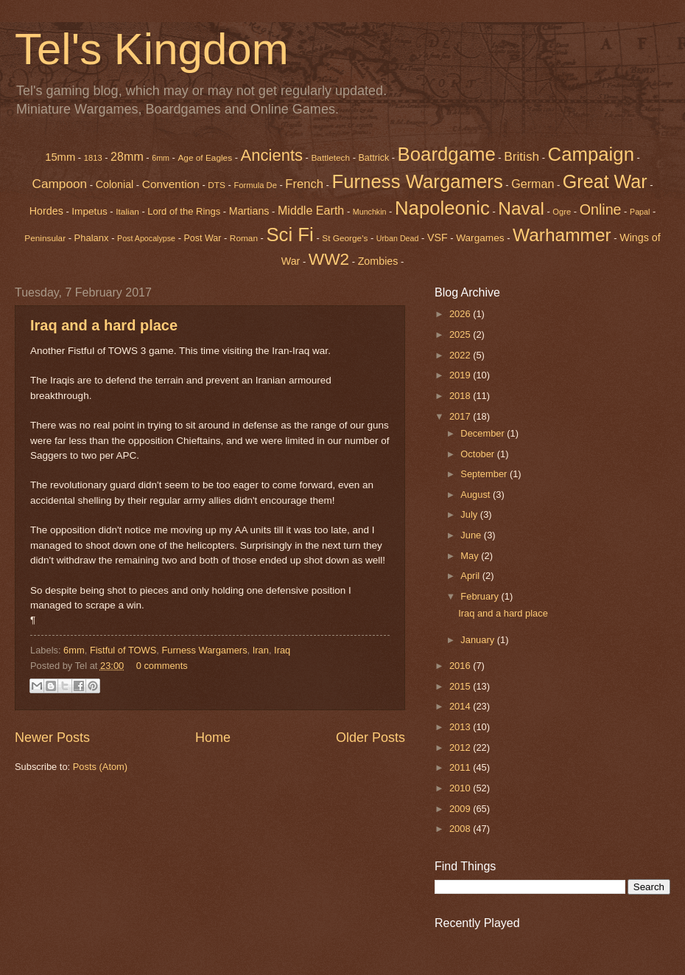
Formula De (254, 185)
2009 (461, 808)
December (483, 433)
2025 (461, 334)
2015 (461, 686)
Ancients (272, 155)
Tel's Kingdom (152, 49)
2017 (461, 416)
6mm (160, 157)
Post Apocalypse (146, 238)
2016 (461, 665)
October (478, 453)
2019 (461, 375)
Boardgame (447, 154)
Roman (244, 238)
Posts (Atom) (100, 766)
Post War (203, 238)
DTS (216, 185)
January (478, 639)
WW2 (329, 258)
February (480, 596)
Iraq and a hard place (104, 325)
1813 (93, 157)
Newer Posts (52, 737)
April (471, 575)
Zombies (378, 261)
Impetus (89, 211)
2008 (461, 828)
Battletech (330, 158)
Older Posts (370, 737)
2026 (461, 313)
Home (213, 737)
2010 (461, 788)
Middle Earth (311, 210)
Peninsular (45, 238)
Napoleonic (442, 208)
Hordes (46, 211)
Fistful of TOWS (123, 650)
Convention (171, 184)
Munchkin (370, 211)
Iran (261, 650)
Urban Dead (397, 238)
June (472, 535)
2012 (461, 747)
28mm (127, 156)
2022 (461, 355)
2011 (461, 767)
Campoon (59, 183)
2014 (461, 706)
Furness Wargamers (416, 181)
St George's (345, 238)
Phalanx (91, 237)
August (476, 494)
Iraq (282, 650)
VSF (437, 237)
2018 (461, 395)
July (470, 514)
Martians (249, 211)
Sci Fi (289, 234)
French (304, 184)
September (485, 473)
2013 (461, 726)
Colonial (115, 184)
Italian (127, 212)
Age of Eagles (205, 158)
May (470, 555)
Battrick (374, 158)
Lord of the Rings (183, 211)
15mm (60, 157)
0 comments (162, 665)
